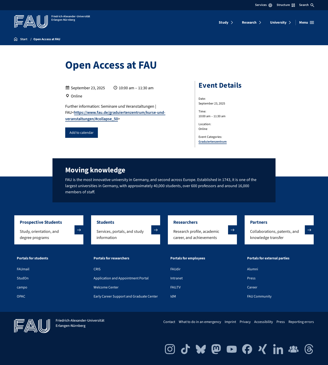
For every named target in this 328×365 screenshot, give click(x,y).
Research (249, 22)
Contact (169, 321)
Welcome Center (106, 287)
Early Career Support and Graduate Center (126, 296)
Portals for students (32, 258)
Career (252, 287)
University (278, 22)
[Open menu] (306, 22)
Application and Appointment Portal (121, 278)
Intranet (176, 278)
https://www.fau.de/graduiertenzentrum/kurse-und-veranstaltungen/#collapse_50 (115, 116)
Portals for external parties (268, 258)
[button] (49, 230)
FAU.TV (175, 287)
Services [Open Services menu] (263, 5)
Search (306, 5)
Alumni (252, 269)
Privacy (245, 321)
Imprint (230, 321)
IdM (173, 296)
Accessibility (263, 321)
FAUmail (23, 269)
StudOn (23, 278)
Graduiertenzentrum (213, 141)
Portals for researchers (111, 258)
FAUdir (175, 269)
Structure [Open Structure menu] (286, 5)
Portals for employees (187, 258)
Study (223, 22)
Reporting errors (301, 321)
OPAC (21, 296)
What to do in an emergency (200, 321)
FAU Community (259, 296)
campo (22, 287)
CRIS (97, 269)
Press (251, 278)
